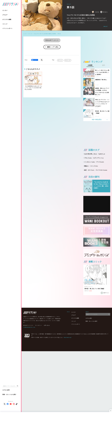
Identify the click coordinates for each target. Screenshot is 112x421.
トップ (24, 33)
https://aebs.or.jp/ (67, 337)
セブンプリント (98, 158)
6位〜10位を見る (97, 119)
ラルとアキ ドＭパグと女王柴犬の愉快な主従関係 (45, 33)
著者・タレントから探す (9, 394)
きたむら (104, 12)
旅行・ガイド (89, 170)
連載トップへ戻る (52, 47)
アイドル (100, 162)
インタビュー (89, 162)
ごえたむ (95, 12)
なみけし (102, 154)
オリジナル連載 (6, 19)
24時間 (90, 65)
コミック (4, 24)
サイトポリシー (38, 325)
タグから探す (6, 390)
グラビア (4, 15)
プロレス (88, 158)
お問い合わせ (47, 325)
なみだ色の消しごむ (90, 154)
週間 (103, 65)
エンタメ (4, 10)
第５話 (59, 33)
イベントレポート (7, 28)
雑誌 (86, 166)
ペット (60, 60)
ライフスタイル (101, 170)
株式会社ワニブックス (28, 325)
